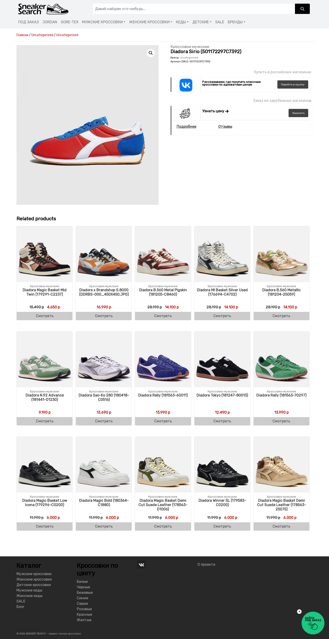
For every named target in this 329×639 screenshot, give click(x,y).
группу (293, 84)
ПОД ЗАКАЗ (28, 22)
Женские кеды (29, 596)
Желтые (84, 620)
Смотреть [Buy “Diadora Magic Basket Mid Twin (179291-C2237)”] (44, 316)
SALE (219, 22)
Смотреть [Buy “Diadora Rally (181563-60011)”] (163, 421)
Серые (82, 603)
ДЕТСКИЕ (200, 22)
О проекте (206, 564)
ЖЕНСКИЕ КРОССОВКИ (149, 22)
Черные (83, 587)
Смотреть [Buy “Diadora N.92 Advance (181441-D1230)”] (44, 421)
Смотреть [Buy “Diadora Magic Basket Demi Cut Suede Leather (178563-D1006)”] (163, 526)
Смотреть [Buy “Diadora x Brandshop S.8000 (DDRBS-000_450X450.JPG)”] (104, 316)
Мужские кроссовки (34, 574)
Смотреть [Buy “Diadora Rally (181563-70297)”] (281, 421)
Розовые (84, 609)
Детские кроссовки (33, 585)
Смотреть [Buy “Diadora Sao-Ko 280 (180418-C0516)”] (104, 421)
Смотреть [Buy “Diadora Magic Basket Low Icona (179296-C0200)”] (44, 526)
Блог (20, 607)
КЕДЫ (181, 22)
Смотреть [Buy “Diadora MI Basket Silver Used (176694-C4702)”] (222, 316)
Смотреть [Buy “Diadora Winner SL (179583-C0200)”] (222, 526)
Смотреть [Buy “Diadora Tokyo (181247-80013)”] (222, 421)
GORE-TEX (69, 22)
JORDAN (49, 22)
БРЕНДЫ (235, 22)
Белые (82, 581)
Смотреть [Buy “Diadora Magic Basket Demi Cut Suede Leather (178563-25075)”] (281, 526)
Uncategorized (189, 57)
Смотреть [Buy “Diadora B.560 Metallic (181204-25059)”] (281, 316)
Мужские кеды (29, 590)
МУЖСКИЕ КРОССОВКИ (102, 22)
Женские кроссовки (34, 579)
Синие (82, 598)
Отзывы (225, 126)
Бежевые (85, 592)
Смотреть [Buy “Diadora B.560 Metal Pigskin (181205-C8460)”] (163, 316)
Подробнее (186, 126)
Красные (84, 614)
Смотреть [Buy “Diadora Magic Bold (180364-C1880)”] (104, 526)
